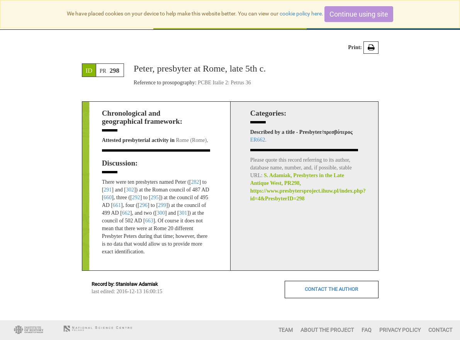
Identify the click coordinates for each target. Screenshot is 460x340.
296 (143, 205)
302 (130, 190)
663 (149, 221)
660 (108, 197)
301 (183, 213)
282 (195, 182)
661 (117, 205)
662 (126, 213)
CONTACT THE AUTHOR (331, 289)
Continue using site (358, 14)
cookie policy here (301, 13)
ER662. (258, 140)
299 (162, 205)
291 (108, 190)
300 (161, 213)
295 (155, 197)
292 (136, 197)
